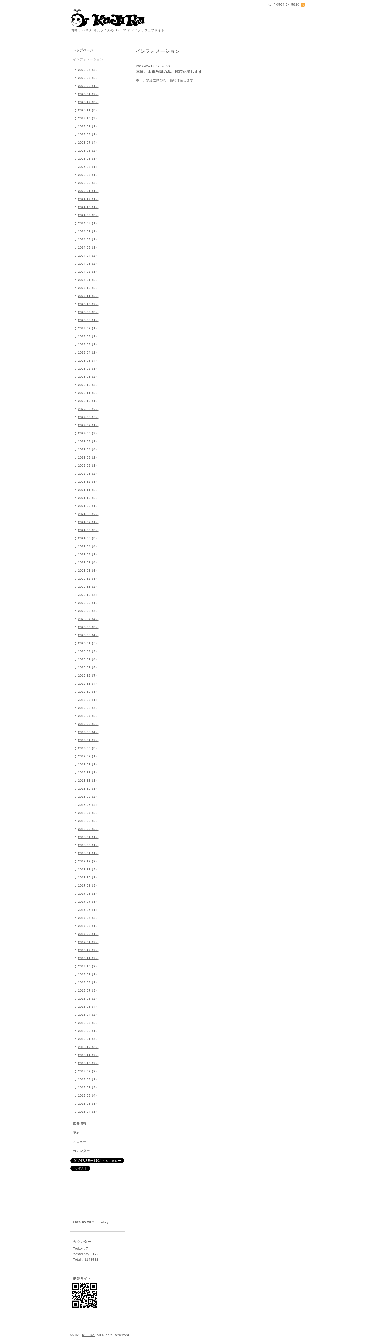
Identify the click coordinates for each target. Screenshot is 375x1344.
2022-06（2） (88, 433)
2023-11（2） (88, 296)
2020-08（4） (88, 610)
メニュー (79, 1142)
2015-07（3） (88, 1087)
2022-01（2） (88, 473)
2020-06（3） (88, 627)
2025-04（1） (88, 166)
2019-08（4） (88, 707)
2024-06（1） (88, 239)
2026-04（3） (88, 69)
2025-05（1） (88, 158)
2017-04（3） (88, 917)
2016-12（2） (88, 950)
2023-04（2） (88, 352)
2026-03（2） (88, 77)
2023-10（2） (88, 304)
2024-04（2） (88, 255)
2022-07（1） (88, 425)
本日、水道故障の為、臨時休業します (169, 72)
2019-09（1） (88, 699)
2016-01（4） (88, 1038)
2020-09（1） (88, 602)
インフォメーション (88, 59)
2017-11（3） (88, 869)
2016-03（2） (88, 1022)
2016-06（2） (88, 998)
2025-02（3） (88, 182)
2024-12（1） (88, 199)
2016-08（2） (88, 982)
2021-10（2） (88, 497)
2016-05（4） (88, 1006)
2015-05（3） (88, 1103)
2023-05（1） (88, 344)
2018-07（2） (88, 812)
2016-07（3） (88, 990)
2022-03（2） (88, 457)
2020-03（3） (88, 651)
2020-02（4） (88, 659)
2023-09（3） (88, 312)
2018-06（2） (88, 820)
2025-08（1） (88, 134)
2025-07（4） (88, 142)
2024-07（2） (88, 231)
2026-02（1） (88, 86)
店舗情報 (79, 1123)
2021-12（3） (88, 481)
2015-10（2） (88, 1063)
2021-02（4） (88, 562)
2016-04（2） (88, 1014)
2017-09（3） (88, 885)
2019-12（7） (88, 675)
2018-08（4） (88, 804)
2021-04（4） (88, 546)
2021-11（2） (88, 489)
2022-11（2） (88, 392)
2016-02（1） (88, 1030)
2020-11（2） (88, 586)
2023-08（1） (88, 320)
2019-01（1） (88, 764)
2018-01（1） (88, 853)
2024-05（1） (88, 247)
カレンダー (81, 1151)
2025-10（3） (88, 118)
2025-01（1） (88, 191)
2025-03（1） (88, 174)
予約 (76, 1133)
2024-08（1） (88, 223)
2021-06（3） (88, 530)
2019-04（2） (88, 740)
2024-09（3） (88, 215)
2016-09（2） (88, 974)
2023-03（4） (88, 360)
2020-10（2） (88, 594)
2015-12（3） (88, 1047)
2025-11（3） (88, 110)
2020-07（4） (88, 619)
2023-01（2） (88, 376)
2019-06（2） (88, 724)
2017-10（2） (88, 877)
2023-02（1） (88, 368)
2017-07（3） (88, 901)
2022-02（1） (88, 465)
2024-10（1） (88, 207)
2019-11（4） (88, 683)
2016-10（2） (88, 966)
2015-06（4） (88, 1095)
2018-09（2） (88, 796)
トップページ (83, 50)
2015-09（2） (88, 1071)
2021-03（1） (88, 554)
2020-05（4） (88, 635)
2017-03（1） (88, 925)
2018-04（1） (88, 837)
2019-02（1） (88, 756)
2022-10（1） (88, 400)
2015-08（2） (88, 1079)
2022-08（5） (88, 417)
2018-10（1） (88, 788)
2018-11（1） (88, 780)
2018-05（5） (88, 829)
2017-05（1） (88, 909)
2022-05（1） (88, 441)
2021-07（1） (88, 522)
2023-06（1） (88, 336)
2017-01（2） (88, 942)
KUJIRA (88, 1335)
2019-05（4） (88, 732)
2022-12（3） (88, 384)
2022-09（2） (88, 409)
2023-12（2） (88, 287)
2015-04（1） (88, 1111)
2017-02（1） (88, 934)
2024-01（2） (88, 279)
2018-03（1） (88, 845)
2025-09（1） (88, 126)
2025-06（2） (88, 150)
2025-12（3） (88, 102)
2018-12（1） (88, 772)
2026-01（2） (88, 94)
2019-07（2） (88, 715)
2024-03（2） (88, 263)
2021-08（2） (88, 514)
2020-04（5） (88, 643)
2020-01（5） (88, 667)
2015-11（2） (88, 1055)
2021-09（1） (88, 505)
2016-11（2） (88, 958)
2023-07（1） (88, 328)
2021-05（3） (88, 538)
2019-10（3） (88, 691)
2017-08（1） (88, 893)
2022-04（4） (88, 449)
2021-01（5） (88, 570)
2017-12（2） (88, 861)
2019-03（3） (88, 748)
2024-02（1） (88, 271)
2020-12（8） (88, 578)
